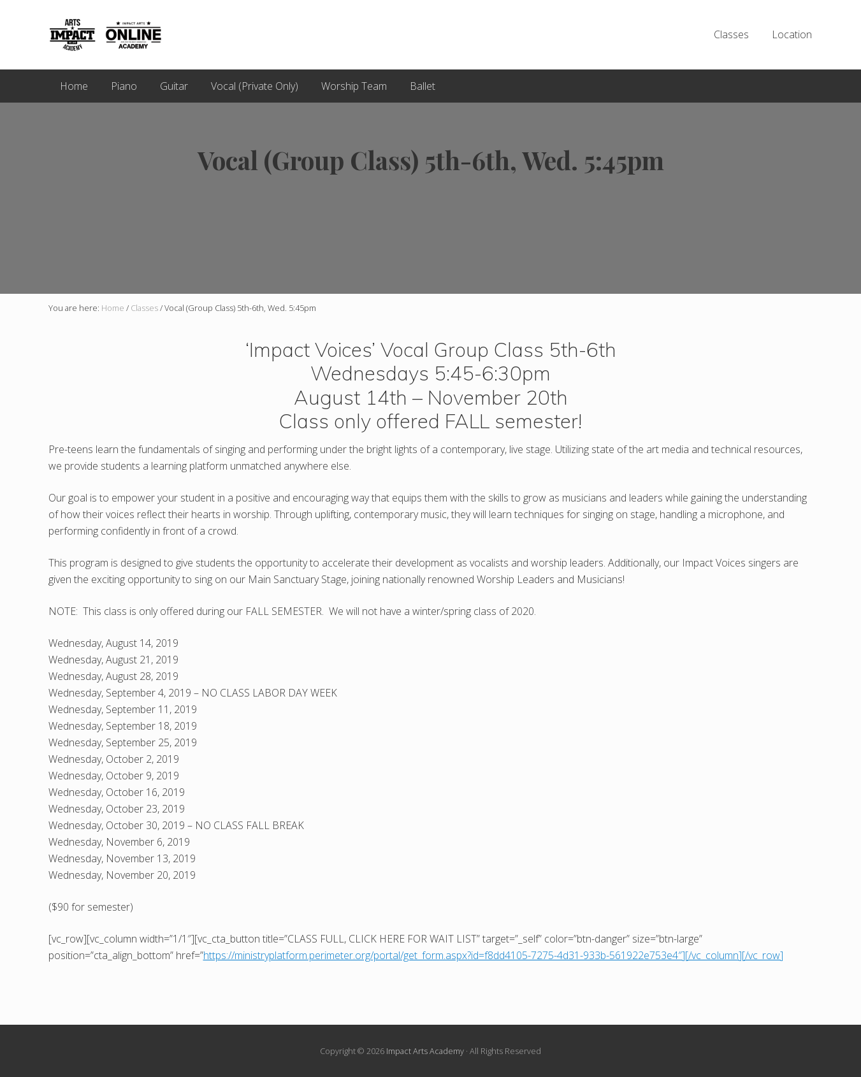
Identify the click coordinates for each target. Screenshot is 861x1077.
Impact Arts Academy (425, 1051)
